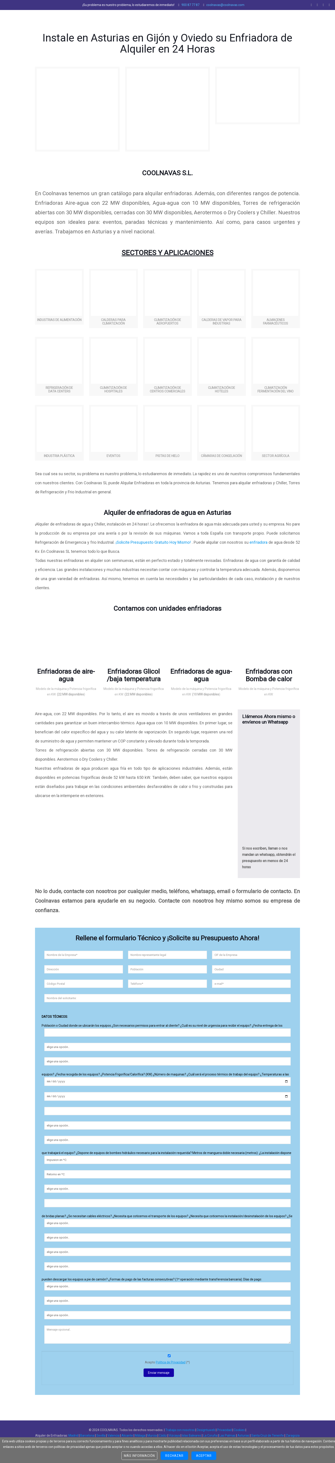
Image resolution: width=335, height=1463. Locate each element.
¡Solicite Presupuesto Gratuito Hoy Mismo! (153, 542)
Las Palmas (227, 1437)
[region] (66, 646)
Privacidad (224, 1431)
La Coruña (210, 1437)
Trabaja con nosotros (180, 1431)
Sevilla (100, 1437)
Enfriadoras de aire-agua (66, 675)
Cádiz (163, 1437)
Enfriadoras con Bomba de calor (268, 675)
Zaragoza (293, 1437)
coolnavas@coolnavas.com (225, 5)
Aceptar (204, 1455)
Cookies (239, 1431)
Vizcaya (174, 1437)
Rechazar (174, 1455)
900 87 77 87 (190, 5)
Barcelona (87, 1437)
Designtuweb (206, 1431)
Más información (139, 1455)
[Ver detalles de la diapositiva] (66, 646)
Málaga (140, 1437)
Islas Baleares (191, 1437)
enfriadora (258, 542)
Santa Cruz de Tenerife (267, 1437)
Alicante (127, 1437)
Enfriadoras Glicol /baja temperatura (134, 675)
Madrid (73, 1437)
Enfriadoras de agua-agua (201, 675)
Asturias (243, 1437)
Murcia (152, 1437)
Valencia (113, 1437)
